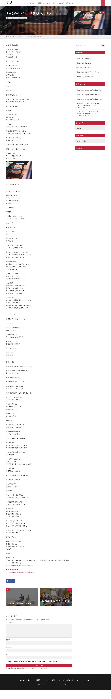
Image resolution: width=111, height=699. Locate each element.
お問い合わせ (69, 3)
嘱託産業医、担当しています (84, 67)
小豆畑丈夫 (98, 90)
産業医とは (41, 3)
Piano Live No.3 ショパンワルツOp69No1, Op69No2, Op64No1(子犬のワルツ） (88, 104)
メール (8, 647)
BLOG (14, 36)
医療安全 (24, 18)
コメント (9, 622)
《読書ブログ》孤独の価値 (83, 63)
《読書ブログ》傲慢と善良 (83, 58)
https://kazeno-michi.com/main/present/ (21, 565)
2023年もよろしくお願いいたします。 (86, 76)
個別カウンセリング (58, 3)
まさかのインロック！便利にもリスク (33, 36)
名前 (8, 639)
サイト (8, 654)
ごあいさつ (33, 3)
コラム (19, 18)
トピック (48, 3)
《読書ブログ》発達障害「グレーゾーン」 (87, 72)
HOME (26, 3)
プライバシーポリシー (84, 680)
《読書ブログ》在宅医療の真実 (84, 90)
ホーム (22, 680)
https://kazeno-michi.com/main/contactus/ (21, 572)
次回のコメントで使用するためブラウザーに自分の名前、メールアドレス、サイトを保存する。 (33, 661)
